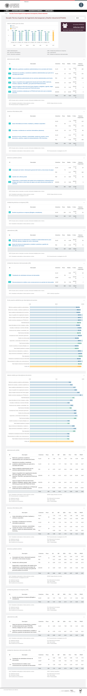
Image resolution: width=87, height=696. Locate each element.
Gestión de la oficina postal (19, 176)
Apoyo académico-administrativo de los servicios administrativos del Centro (32, 78)
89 (10, 275)
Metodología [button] (49, 10)
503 (10, 87)
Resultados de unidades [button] (35, 10)
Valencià (26, 1)
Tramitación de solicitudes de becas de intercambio (26, 275)
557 (10, 91)
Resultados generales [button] (18, 10)
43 (10, 69)
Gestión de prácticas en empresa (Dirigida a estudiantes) (27, 212)
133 (10, 73)
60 (9, 137)
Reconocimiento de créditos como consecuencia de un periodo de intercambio (33, 282)
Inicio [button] (7, 10)
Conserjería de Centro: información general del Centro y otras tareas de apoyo (33, 170)
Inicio (6, 13)
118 (10, 282)
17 (9, 123)
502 (10, 82)
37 (9, 130)
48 (9, 212)
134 (10, 78)
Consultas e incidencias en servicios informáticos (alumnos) (28, 130)
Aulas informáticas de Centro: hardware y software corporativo (28, 123)
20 (10, 169)
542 (10, 182)
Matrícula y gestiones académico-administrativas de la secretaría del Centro (32, 69)
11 (9, 244)
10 (9, 240)
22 (10, 176)
